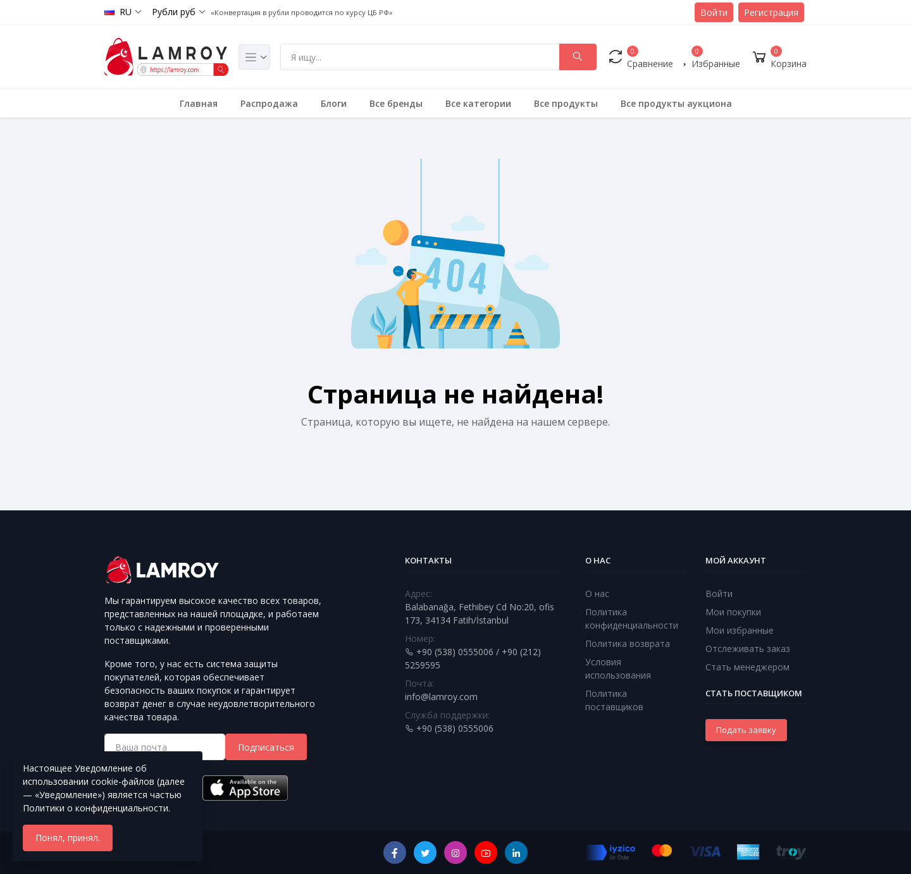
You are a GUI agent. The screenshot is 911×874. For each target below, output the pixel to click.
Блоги (334, 103)
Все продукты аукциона (676, 103)
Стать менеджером (747, 667)
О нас (597, 594)
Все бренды (396, 103)
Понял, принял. (67, 838)
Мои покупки (733, 612)
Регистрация (771, 12)
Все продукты (566, 103)
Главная (199, 103)
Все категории (478, 103)
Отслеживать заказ (747, 649)
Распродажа (269, 103)
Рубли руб (173, 12)
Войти (714, 12)
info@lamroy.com (441, 697)
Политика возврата (627, 643)
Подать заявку (746, 730)
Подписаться (266, 747)
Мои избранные (739, 630)
